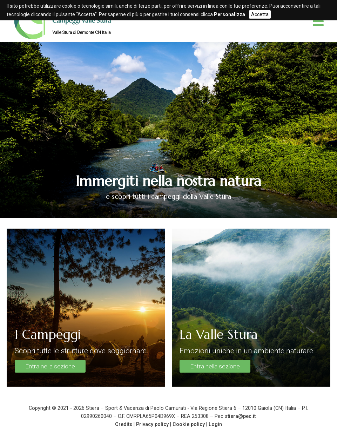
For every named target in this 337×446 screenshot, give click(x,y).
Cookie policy (189, 424)
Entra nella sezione (50, 366)
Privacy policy (152, 424)
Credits (123, 424)
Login (215, 424)
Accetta (260, 14)
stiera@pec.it (240, 416)
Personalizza (229, 14)
